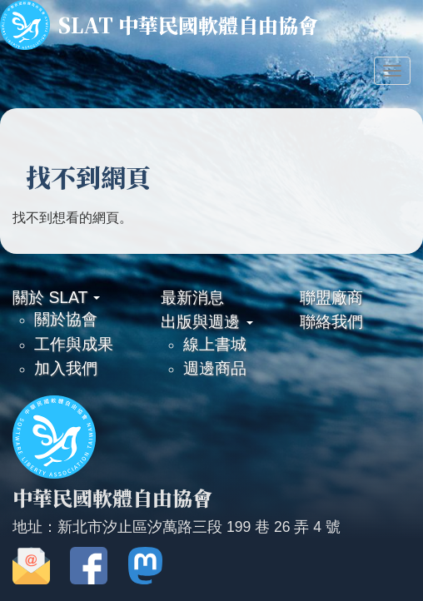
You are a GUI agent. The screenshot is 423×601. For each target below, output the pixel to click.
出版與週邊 (206, 321)
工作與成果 (73, 344)
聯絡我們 (331, 321)
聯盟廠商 (331, 297)
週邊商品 (214, 368)
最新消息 (192, 297)
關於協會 (65, 319)
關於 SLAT (56, 297)
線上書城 (214, 344)
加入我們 (65, 368)
